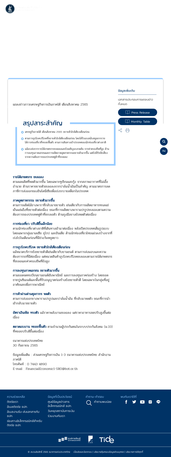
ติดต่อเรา (12, 401)
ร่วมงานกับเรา (56, 416)
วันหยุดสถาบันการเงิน (61, 411)
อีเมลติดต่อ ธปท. (17, 406)
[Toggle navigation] (162, 9)
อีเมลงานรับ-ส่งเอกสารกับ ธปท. (23, 413)
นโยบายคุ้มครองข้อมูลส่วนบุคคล (109, 452)
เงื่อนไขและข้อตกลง (82, 452)
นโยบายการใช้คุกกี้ (134, 452)
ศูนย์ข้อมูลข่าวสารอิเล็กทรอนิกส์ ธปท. (60, 403)
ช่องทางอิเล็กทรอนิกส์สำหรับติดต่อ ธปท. (24, 423)
